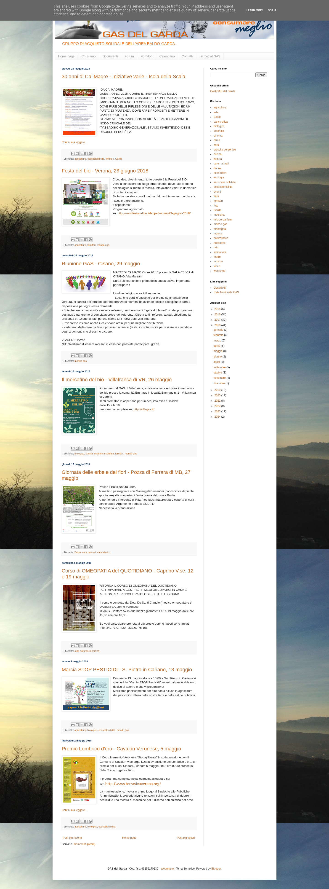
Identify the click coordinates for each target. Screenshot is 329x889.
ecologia (219, 177)
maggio (218, 351)
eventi (217, 191)
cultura (218, 159)
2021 (218, 400)
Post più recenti (72, 837)
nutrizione (220, 242)
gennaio (218, 329)
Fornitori (146, 56)
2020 (218, 395)
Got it (272, 10)
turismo (218, 261)
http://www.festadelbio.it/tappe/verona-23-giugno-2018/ (154, 213)
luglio (216, 361)
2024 (218, 416)
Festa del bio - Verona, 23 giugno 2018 (105, 171)
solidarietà (220, 252)
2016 (218, 314)
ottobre (218, 372)
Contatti (187, 56)
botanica (219, 130)
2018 (218, 325)
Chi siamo (88, 56)
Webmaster (167, 868)
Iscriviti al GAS (209, 56)
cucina (89, 453)
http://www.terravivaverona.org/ (133, 784)
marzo (217, 340)
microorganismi (223, 219)
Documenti (110, 56)
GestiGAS (220, 287)
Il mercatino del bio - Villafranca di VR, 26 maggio (117, 379)
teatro (217, 256)
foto (216, 205)
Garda (118, 158)
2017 (218, 319)
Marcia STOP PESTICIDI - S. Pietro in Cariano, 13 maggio (127, 669)
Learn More (255, 10)
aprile (217, 345)
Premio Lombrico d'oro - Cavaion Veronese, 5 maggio (121, 749)
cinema (218, 135)
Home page (66, 56)
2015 (218, 309)
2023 (218, 411)
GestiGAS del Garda (222, 91)
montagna (220, 229)
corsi (216, 145)
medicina (94, 651)
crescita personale (225, 149)
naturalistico (103, 552)
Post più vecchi (186, 837)
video (217, 266)
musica (218, 233)
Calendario (167, 56)
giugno (217, 356)
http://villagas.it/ (144, 409)
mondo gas (103, 245)
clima (217, 140)
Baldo (77, 552)
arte (216, 112)
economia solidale (104, 453)
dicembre (219, 383)
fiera (216, 196)
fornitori (110, 158)
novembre (219, 377)
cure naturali (89, 552)
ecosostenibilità (95, 158)
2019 (218, 390)
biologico (79, 453)
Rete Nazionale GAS (226, 292)
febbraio (218, 335)
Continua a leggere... (74, 142)
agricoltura (80, 158)
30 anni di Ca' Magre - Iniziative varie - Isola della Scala (123, 76)
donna (217, 168)
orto (216, 247)
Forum (129, 56)
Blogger (216, 868)
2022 (218, 406)
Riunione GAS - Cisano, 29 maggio (101, 263)
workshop (219, 270)
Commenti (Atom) (84, 844)
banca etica (221, 121)
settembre (219, 367)
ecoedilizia (220, 173)
